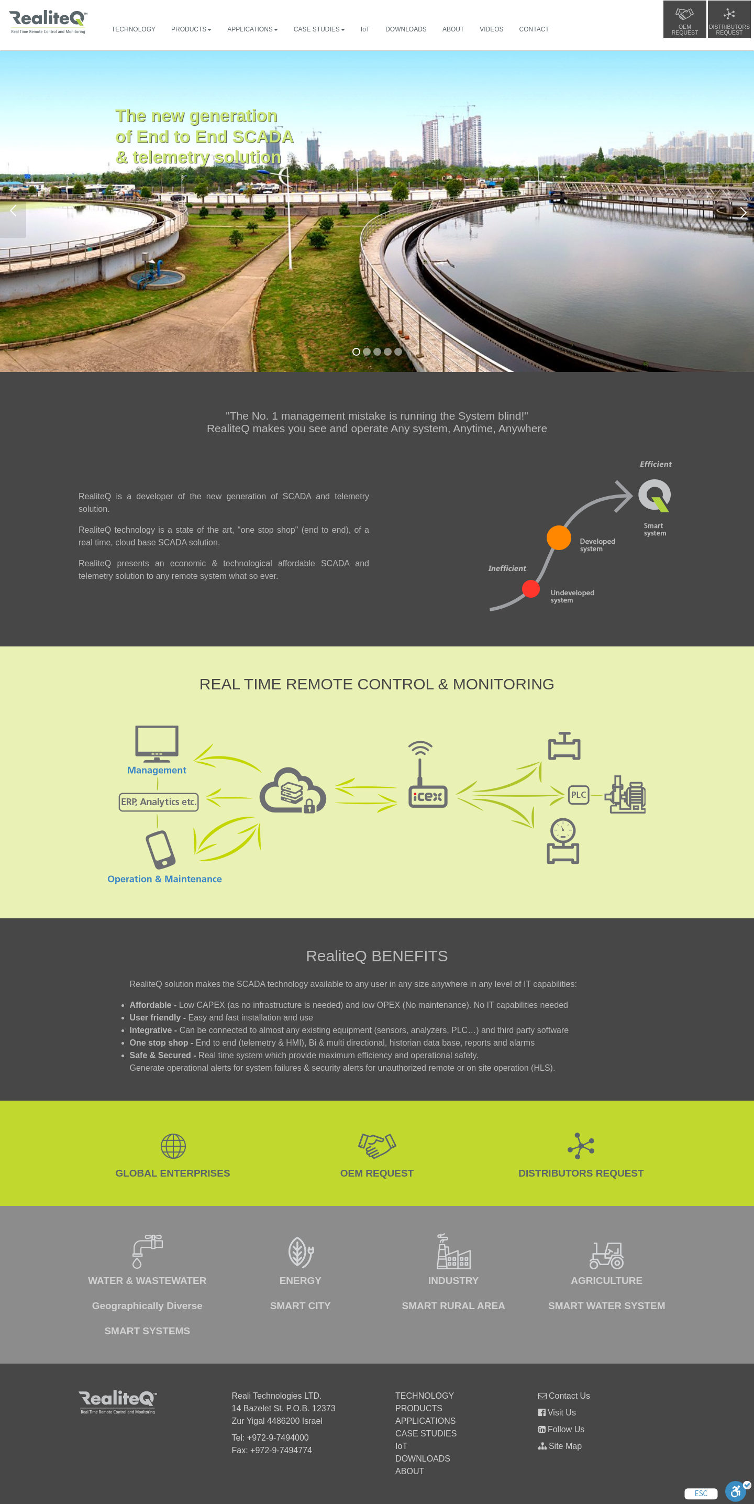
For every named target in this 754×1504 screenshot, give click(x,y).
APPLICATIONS (425, 1421)
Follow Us (561, 1429)
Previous (13, 211)
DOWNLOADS (406, 29)
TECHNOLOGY (134, 29)
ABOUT (453, 29)
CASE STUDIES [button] (319, 29)
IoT (365, 29)
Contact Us (564, 1395)
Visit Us (557, 1412)
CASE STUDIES (426, 1433)
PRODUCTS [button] (191, 29)
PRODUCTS (418, 1408)
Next (741, 211)
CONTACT (534, 29)
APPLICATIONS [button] (252, 29)
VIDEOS (491, 29)
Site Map (560, 1446)
